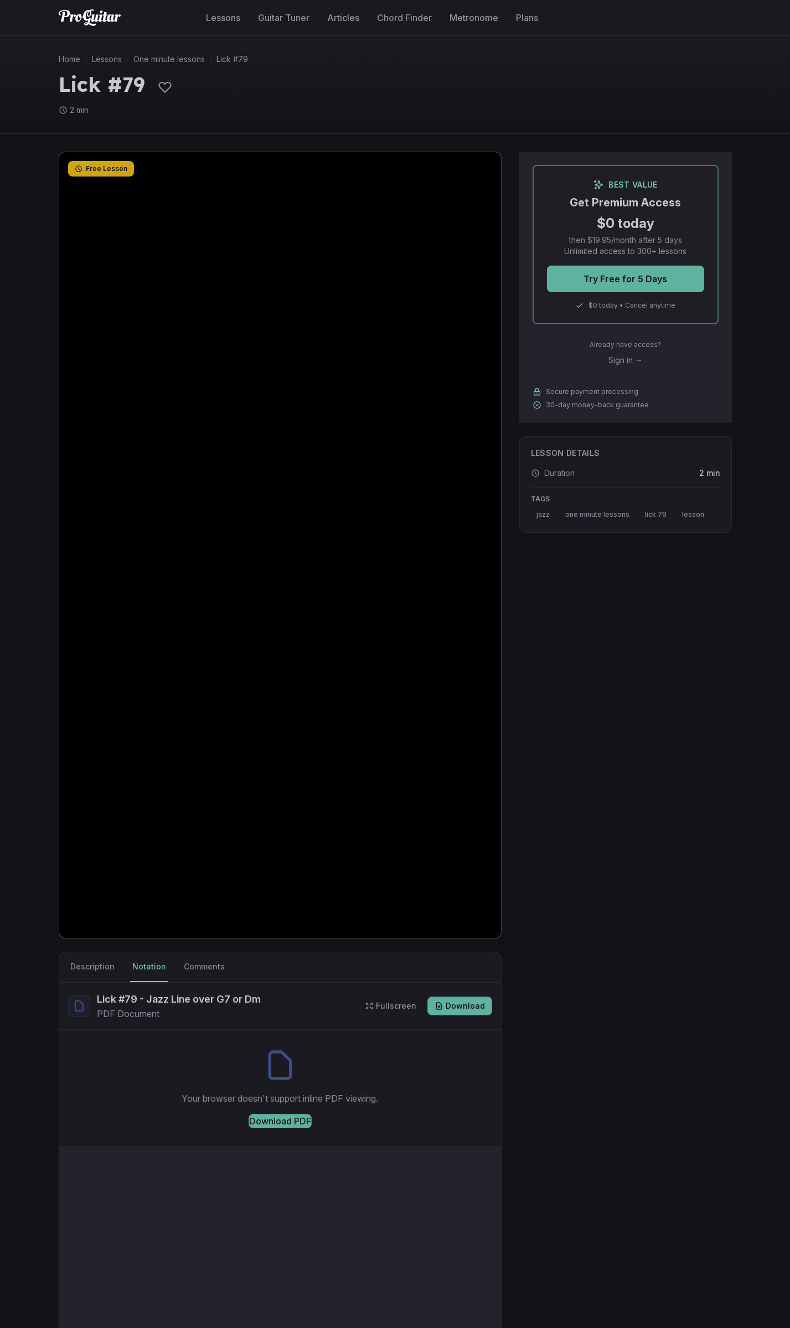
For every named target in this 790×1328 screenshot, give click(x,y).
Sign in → (625, 360)
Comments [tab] (204, 966)
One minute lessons (169, 59)
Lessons (223, 17)
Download (460, 1005)
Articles (343, 17)
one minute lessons (597, 514)
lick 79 (656, 514)
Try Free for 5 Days (625, 278)
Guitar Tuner (283, 17)
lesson (693, 514)
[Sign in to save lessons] (165, 87)
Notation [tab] (149, 966)
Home (69, 59)
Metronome (474, 17)
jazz (543, 514)
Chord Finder (404, 17)
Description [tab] (92, 966)
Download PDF (280, 1121)
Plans (527, 17)
